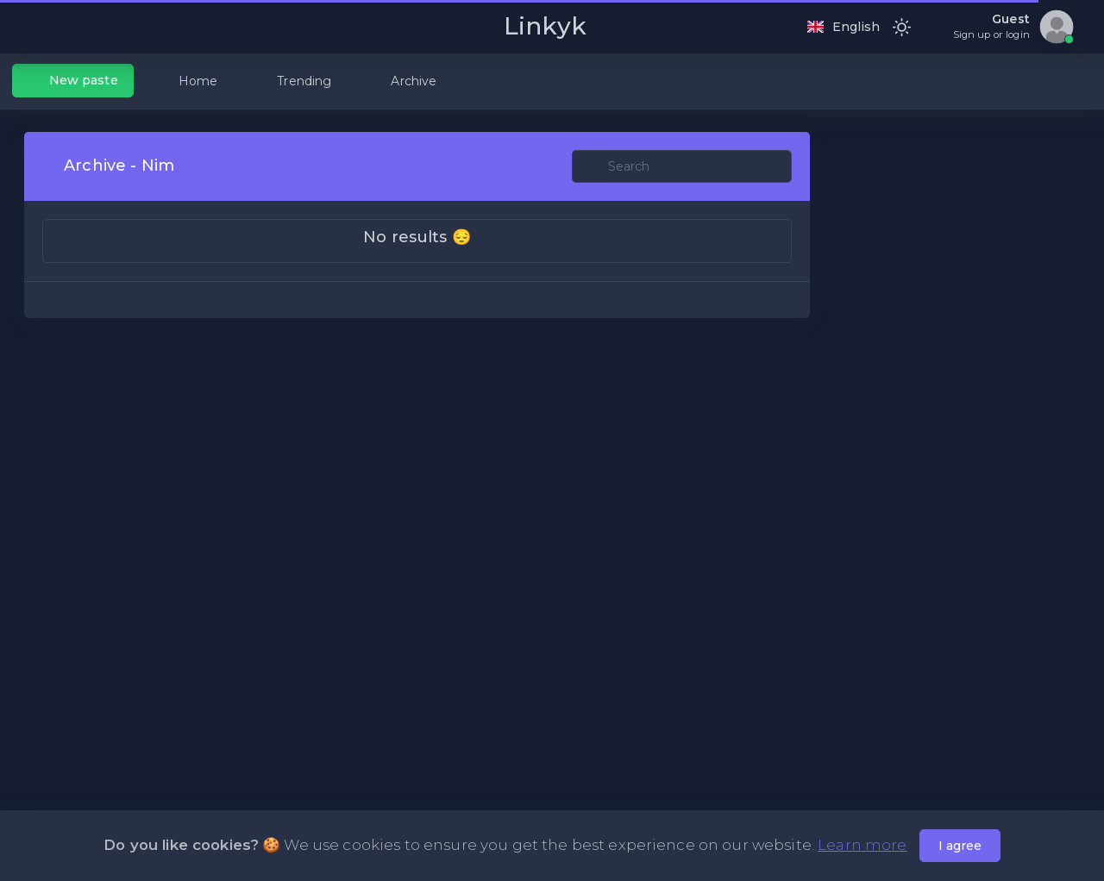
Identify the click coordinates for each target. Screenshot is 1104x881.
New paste (73, 80)
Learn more (862, 844)
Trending (293, 81)
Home (188, 81)
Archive (403, 81)
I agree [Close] (960, 845)
